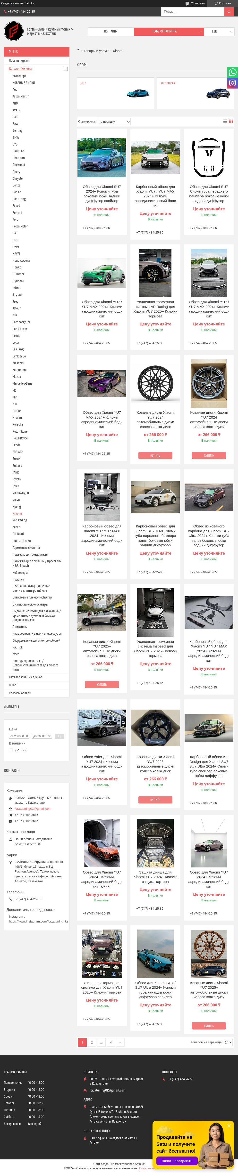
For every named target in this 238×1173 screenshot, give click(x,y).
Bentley (17, 131)
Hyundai (18, 281)
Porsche (18, 425)
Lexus (16, 336)
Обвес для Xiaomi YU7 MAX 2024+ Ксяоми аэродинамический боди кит (102, 419)
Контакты (111, 31)
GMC (15, 240)
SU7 (83, 83)
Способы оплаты (20, 693)
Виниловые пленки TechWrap (32, 597)
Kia (15, 315)
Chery (16, 172)
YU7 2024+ (168, 83)
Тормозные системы (26, 548)
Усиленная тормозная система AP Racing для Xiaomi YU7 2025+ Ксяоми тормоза (156, 309)
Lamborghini (21, 322)
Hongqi (17, 267)
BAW (15, 124)
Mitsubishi (20, 370)
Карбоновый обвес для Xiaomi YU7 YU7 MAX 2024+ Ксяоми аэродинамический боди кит (102, 535)
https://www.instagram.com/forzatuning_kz (38, 921)
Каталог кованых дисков (25, 677)
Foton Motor (20, 226)
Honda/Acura (21, 261)
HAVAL (17, 254)
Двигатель (20, 627)
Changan (19, 158)
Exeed (16, 206)
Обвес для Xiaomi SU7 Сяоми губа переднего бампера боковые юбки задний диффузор (209, 194)
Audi (15, 90)
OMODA (17, 411)
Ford (15, 220)
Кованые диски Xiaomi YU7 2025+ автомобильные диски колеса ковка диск (101, 648)
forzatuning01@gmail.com (33, 808)
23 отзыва (198, 3)
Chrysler (18, 179)
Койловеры (20, 573)
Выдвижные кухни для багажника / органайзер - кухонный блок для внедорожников (37, 615)
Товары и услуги (96, 51)
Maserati (18, 363)
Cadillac (18, 151)
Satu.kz (139, 1164)
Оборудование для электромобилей (36, 641)
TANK (16, 473)
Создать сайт (10, 3)
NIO (15, 404)
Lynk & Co (19, 356)
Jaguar (17, 295)
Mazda (17, 377)
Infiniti (17, 288)
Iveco (16, 654)
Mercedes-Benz (22, 384)
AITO (15, 103)
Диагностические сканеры (30, 605)
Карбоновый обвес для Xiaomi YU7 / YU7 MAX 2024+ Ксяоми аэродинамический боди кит (155, 196)
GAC (15, 233)
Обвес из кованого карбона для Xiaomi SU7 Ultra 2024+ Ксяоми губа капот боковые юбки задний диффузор (209, 535)
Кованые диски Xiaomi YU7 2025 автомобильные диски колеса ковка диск (155, 764)
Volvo (16, 500)
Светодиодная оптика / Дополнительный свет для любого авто (35, 665)
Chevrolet (19, 165)
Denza (16, 185)
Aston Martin (21, 96)
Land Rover (20, 329)
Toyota (17, 479)
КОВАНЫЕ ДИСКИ (24, 83)
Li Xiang (18, 349)
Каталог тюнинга (165, 31)
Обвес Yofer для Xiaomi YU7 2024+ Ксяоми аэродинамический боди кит (102, 764)
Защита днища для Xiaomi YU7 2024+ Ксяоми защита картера (156, 877)
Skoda (17, 445)
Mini (15, 397)
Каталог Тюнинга (20, 69)
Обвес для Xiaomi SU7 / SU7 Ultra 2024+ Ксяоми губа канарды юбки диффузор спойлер (155, 990)
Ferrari (17, 213)
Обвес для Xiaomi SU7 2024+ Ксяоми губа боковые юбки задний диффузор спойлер (102, 194)
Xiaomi (17, 514)
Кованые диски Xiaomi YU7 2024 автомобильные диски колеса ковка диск (155, 419)
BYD (15, 144)
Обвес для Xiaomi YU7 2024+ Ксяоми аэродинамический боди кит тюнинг (102, 879)
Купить (155, 456)
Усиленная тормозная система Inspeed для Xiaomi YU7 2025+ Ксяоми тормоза (156, 648)
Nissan (17, 418)
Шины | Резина (23, 541)
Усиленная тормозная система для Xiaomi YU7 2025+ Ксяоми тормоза (102, 987)
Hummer (18, 274)
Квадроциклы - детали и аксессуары (37, 634)
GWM (16, 247)
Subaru (17, 466)
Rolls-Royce (20, 438)
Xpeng (17, 507)
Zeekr (16, 527)
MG (15, 391)
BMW (16, 138)
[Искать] (229, 11)
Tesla (16, 486)
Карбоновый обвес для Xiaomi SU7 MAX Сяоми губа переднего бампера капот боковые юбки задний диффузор (155, 535)
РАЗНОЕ (18, 647)
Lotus (16, 343)
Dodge (17, 192)
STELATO (18, 452)
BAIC (15, 117)
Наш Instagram (19, 61)
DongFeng (19, 199)
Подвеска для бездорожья (30, 555)
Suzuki (17, 459)
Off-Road (18, 534)
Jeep (15, 302)
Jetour (17, 308)
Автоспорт (19, 76)
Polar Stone (20, 432)
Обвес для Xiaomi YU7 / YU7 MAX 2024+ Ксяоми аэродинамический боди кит (102, 309)
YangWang (20, 520)
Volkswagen (21, 493)
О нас (12, 685)
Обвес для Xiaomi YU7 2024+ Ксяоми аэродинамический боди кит (209, 879)
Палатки (18, 580)
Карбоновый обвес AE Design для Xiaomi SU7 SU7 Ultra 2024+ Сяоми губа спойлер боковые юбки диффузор (209, 766)
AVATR (16, 110)
